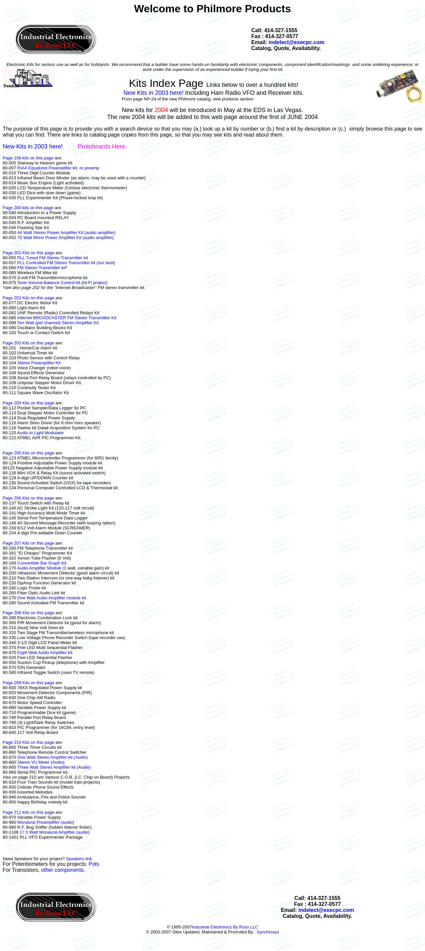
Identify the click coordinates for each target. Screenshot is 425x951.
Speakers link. (79, 858)
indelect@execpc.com (296, 42)
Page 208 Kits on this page (28, 612)
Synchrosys (268, 931)
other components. (63, 870)
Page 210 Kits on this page (28, 742)
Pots (94, 864)
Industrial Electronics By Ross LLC (225, 926)
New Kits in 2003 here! (154, 92)
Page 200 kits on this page (29, 207)
